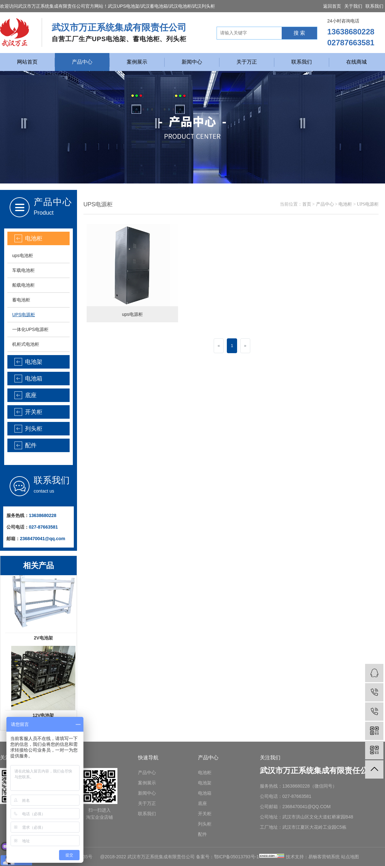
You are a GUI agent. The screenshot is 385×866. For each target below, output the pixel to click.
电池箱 (33, 378)
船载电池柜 (23, 285)
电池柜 (33, 238)
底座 (31, 395)
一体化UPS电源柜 (30, 329)
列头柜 (33, 428)
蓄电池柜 (21, 299)
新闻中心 (192, 62)
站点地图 (350, 856)
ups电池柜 (22, 255)
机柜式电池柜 (25, 344)
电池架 (33, 362)
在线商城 (356, 62)
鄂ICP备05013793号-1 (236, 856)
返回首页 (332, 6)
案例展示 (137, 62)
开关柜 (33, 412)
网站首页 (27, 62)
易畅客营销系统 (324, 856)
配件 (31, 445)
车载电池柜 (23, 270)
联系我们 (374, 6)
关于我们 (353, 6)
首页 (306, 204)
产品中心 (82, 62)
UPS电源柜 (23, 314)
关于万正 (246, 62)
